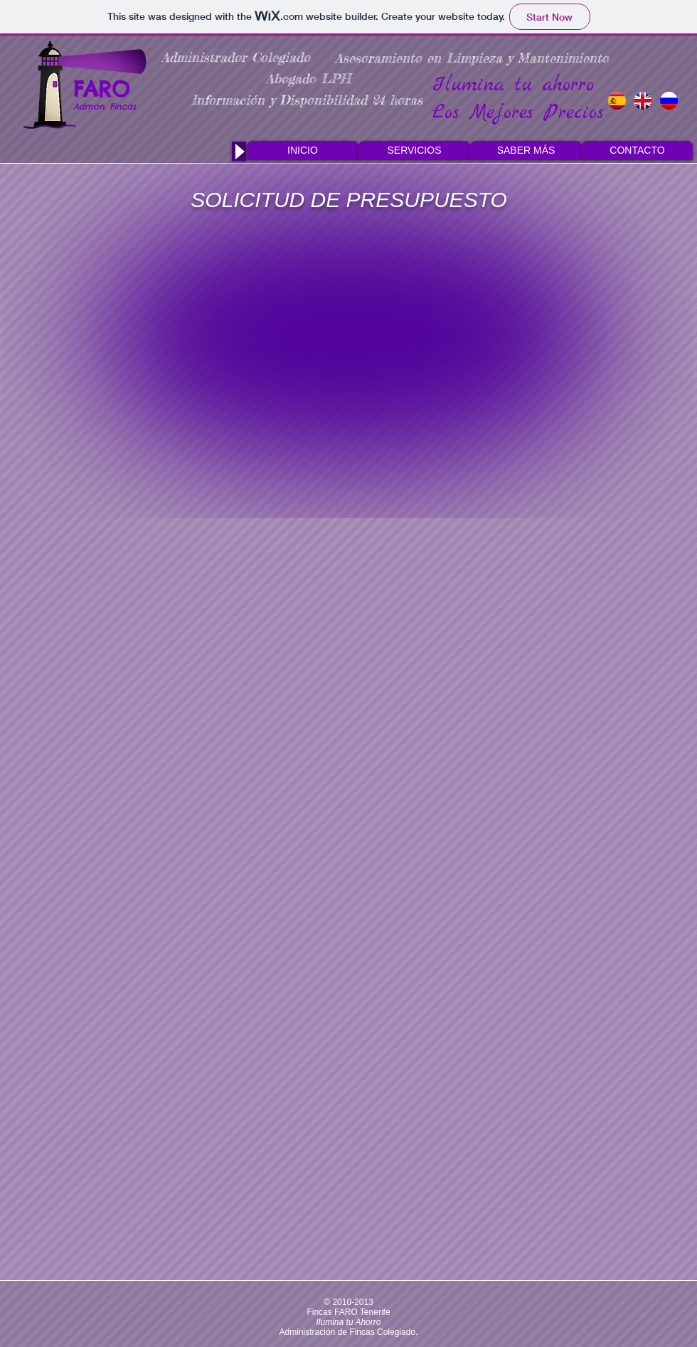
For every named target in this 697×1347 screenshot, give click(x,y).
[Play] (239, 151)
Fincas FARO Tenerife (348, 1312)
